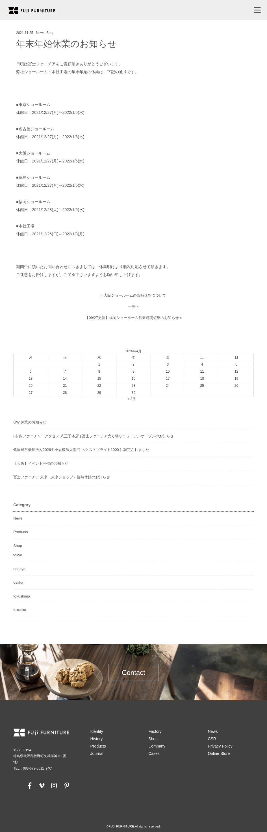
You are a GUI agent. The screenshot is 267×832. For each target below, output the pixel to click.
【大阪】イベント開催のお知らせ (40, 463)
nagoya (19, 569)
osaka (18, 582)
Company (156, 746)
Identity (96, 731)
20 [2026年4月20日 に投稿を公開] (30, 386)
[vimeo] (41, 785)
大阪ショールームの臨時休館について (135, 295)
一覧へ (133, 306)
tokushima (21, 596)
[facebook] (30, 785)
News (40, 33)
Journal (96, 753)
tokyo (17, 555)
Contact (133, 672)
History (96, 739)
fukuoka (19, 610)
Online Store (219, 753)
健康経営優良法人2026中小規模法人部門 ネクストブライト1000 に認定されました (81, 450)
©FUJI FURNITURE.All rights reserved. (133, 826)
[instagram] (54, 785)
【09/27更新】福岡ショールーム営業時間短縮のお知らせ (132, 318)
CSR (212, 739)
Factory (155, 731)
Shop (50, 33)
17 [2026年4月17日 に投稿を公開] (168, 379)
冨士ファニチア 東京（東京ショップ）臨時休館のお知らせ (61, 477)
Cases (154, 753)
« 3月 (131, 399)
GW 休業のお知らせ (29, 422)
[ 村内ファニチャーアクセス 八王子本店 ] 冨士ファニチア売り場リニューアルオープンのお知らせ (93, 436)
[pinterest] (66, 785)
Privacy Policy (220, 746)
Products (20, 532)
